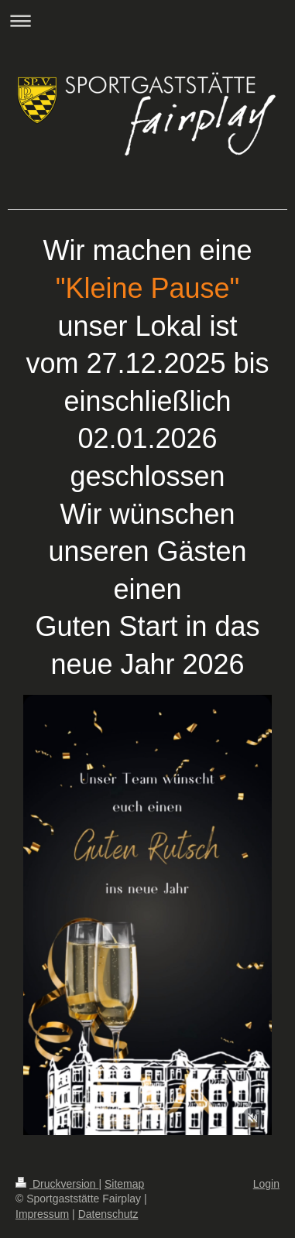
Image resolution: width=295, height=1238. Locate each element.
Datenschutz (108, 1214)
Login (266, 1184)
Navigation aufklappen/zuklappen (147, 20)
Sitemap (124, 1184)
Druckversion (56, 1184)
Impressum (42, 1214)
